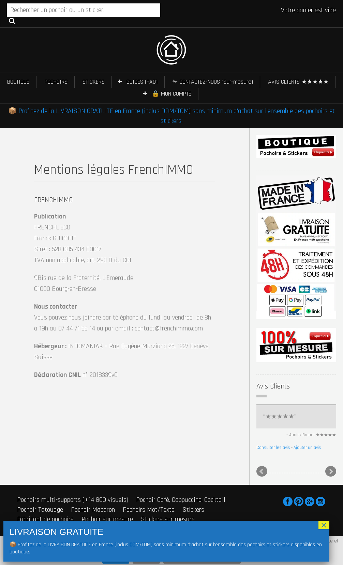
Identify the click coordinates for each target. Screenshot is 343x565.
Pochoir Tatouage (40, 509)
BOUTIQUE (18, 82)
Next (330, 471)
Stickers (193, 509)
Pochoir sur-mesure (107, 519)
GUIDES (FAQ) (142, 82)
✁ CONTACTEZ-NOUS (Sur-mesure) (213, 82)
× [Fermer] (324, 525)
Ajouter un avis (307, 447)
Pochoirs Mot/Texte (149, 509)
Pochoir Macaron (93, 509)
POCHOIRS (56, 82)
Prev (261, 471)
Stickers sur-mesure (168, 519)
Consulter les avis (273, 447)
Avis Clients (273, 386)
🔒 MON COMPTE (171, 94)
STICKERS (94, 82)
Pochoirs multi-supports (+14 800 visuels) (72, 499)
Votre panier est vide (308, 10)
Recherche (12, 20)
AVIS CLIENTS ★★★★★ (298, 82)
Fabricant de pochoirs (45, 519)
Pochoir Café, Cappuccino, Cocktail (180, 499)
